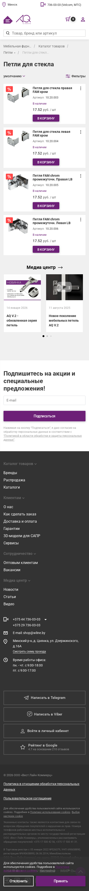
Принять (61, 881)
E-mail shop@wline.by (29, 633)
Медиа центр (45, 267)
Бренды (10, 473)
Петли (8, 52)
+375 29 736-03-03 (26, 625)
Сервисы (11, 543)
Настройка (47, 870)
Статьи (10, 597)
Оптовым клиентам (21, 562)
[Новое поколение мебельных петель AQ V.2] (64, 316)
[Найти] (8, 33)
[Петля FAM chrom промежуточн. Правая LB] (44, 191)
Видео (9, 604)
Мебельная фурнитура (18, 46)
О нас (8, 507)
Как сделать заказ (20, 514)
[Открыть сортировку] (14, 76)
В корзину (46, 118)
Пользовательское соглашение (27, 798)
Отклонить (19, 881)
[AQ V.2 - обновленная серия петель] (22, 303)
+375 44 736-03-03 (26, 619)
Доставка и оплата (20, 521)
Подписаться (44, 416)
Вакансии (12, 570)
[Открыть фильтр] (75, 76)
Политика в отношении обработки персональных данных (41, 786)
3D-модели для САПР (22, 536)
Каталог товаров (52, 46)
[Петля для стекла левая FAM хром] (44, 147)
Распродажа (14, 480)
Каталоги (12, 487)
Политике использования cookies (50, 812)
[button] (43, 336)
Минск (12, 4)
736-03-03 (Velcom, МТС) (64, 5)
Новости (11, 589)
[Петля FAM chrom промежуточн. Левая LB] (44, 235)
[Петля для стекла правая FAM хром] (44, 104)
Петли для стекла (35, 52)
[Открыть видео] (64, 287)
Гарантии (12, 528)
